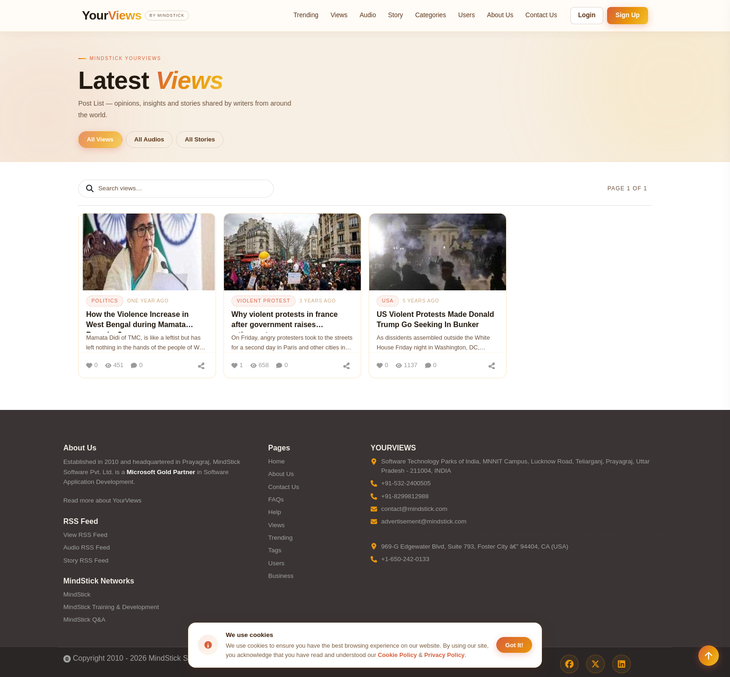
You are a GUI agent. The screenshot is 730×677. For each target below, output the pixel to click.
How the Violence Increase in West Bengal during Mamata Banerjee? (137, 321)
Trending (305, 15)
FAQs (276, 499)
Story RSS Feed (85, 560)
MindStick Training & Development (111, 606)
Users (466, 15)
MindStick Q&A (84, 619)
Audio (367, 15)
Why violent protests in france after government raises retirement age (284, 321)
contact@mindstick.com (414, 508)
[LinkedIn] (621, 664)
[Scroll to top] (708, 655)
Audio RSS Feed (86, 547)
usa (387, 300)
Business (281, 575)
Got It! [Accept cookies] (514, 645)
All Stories (200, 139)
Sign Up (627, 15)
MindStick (76, 594)
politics (104, 300)
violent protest (263, 300)
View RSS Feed (85, 534)
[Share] (201, 365)
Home (276, 461)
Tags (274, 550)
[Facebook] (569, 664)
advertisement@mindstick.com (423, 521)
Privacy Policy (444, 654)
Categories (430, 15)
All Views (100, 139)
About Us (500, 15)
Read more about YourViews (102, 500)
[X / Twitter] (595, 664)
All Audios (149, 139)
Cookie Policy (397, 654)
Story (395, 15)
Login (586, 15)
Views (339, 15)
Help (274, 512)
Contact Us (541, 15)
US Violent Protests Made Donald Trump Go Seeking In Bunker (435, 319)
